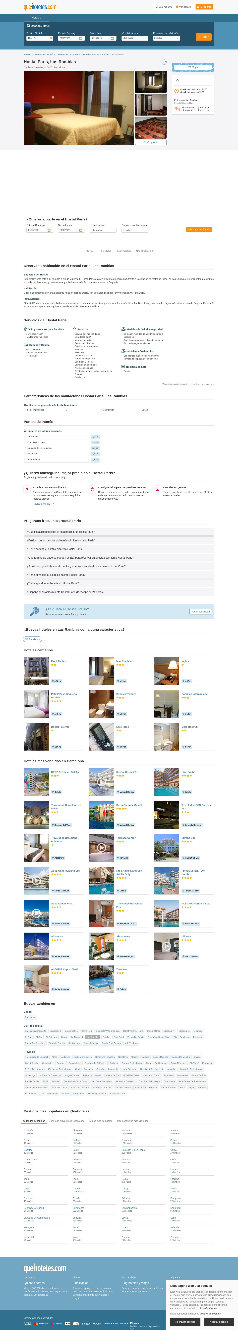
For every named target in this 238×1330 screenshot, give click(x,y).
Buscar (204, 37)
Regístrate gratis (43, 470)
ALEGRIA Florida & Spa (196, 869)
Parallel (106, 1003)
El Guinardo (51, 1003)
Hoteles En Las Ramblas (96, 54)
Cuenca (126, 1125)
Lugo (26, 1154)
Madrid (76, 1154)
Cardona (61, 1029)
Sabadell (55, 1047)
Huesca (174, 1135)
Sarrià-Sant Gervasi (111, 1009)
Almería (174, 1096)
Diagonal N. (169, 997)
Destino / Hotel (34, 33)
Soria (173, 1183)
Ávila (26, 1106)
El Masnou (207, 1029)
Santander (175, 1174)
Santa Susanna (168, 1053)
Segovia (77, 1183)
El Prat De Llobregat (35, 1035)
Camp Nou (86, 997)
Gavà (77, 1035)
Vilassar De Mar (118, 1060)
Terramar (121, 935)
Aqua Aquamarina (62, 869)
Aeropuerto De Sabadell (36, 1023)
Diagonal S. (184, 997)
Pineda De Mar (198, 1041)
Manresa (87, 1041)
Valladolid (29, 1203)
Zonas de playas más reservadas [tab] (66, 1087)
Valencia (174, 1193)
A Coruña (28, 1096)
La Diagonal (77, 1003)
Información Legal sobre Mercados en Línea (43, 1317)
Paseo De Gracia (135, 1003)
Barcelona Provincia (105, 1023)
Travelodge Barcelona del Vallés (66, 773)
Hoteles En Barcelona (69, 54)
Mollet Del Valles (131, 1041)
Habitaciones (124, 217)
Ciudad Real (30, 1125)
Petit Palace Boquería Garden (64, 662)
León (75, 1145)
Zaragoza (175, 1203)
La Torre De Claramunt (50, 1041)
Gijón (173, 1125)
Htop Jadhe (188, 738)
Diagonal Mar (153, 997)
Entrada (67, 33)
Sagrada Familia (57, 1009)
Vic (42, 1060)
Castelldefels (75, 1029)
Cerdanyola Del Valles (95, 1029)
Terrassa (202, 1053)
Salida (96, 33)
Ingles (185, 627)
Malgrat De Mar (72, 1041)
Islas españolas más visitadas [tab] (132, 1087)
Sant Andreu (74, 1009)
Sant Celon (169, 1047)
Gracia (64, 1003)
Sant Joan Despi (59, 1053)
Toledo (125, 1193)
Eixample (198, 997)
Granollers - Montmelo (107, 1035)
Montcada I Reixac (152, 1041)
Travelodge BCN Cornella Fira (197, 773)
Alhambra (57, 902)
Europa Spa (188, 804)
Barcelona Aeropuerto (35, 997)
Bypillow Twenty (126, 660)
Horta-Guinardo (129, 1035)
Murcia (173, 1154)
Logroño (174, 1145)
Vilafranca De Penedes (73, 1060)
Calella (197, 1023)
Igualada (170, 1035)
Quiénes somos (34, 1249)
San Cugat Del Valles (101, 1047)
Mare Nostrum (190, 693)
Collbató (114, 1029)
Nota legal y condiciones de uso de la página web (46, 1312)
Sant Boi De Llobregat (149, 1047)
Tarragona (29, 1193)
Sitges (191, 1053)
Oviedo (76, 1164)
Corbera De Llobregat (132, 1029)
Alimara (186, 902)
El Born (28, 1003)
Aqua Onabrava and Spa (65, 836)
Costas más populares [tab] (100, 1087)
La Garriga (30, 1041)
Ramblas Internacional (195, 660)
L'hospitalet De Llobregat (190, 1035)
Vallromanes (31, 1060)
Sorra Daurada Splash (129, 771)
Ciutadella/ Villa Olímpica (107, 997)
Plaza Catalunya (182, 1003)
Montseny (169, 1041)
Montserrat (182, 1041)
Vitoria (76, 1203)
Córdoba (77, 1125)
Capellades (47, 1029)
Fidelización (81, 1249)
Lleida (125, 1145)
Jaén (26, 1145)
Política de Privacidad (101, 1312)
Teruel (76, 1193)
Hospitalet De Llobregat (151, 1035)
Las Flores (122, 693)
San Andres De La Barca (75, 1047)
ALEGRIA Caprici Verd (64, 935)
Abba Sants (123, 902)
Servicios (106, 217)
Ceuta (173, 1116)
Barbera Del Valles (83, 1023)
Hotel (89, 217)
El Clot (39, 1003)
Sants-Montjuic (91, 1009)
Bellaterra (123, 1023)
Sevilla (125, 1183)
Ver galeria (151, 142)
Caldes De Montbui (181, 1023)
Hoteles (28, 54)
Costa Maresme (178, 1029)
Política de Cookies (79, 1312)
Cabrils (134, 1023)
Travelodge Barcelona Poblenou (64, 806)
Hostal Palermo (60, 693)
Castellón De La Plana (133, 1116)
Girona (27, 1135)
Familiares (32, 605)
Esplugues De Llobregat (60, 1035)
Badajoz (77, 1106)
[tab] (119, 498)
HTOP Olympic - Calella (65, 738)
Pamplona (175, 1164)
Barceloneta (55, 997)
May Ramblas (124, 627)
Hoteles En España (45, 54)
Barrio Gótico (71, 997)
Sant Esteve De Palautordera (192, 1047)
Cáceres (28, 1116)
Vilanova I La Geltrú (96, 1060)
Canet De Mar (32, 1029)
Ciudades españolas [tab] (34, 1087)
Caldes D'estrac (160, 1023)
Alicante (126, 1096)
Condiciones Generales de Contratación (132, 1312)
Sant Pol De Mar (123, 1053)
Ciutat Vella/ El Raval (133, 997)
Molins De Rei (112, 1041)
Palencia (126, 1164)
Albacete (77, 1096)
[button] (204, 7)
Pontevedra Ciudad (34, 1174)
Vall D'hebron (131, 1009)
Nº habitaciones (130, 33)
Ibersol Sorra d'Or (127, 738)
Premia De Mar (32, 1047)
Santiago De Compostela (37, 1183)
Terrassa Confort (126, 804)
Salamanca (78, 1174)
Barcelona (30, 983)
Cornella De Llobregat (156, 1029)
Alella (54, 1023)
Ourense (28, 1164)
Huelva (125, 1135)
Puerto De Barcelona (35, 1009)
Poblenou (197, 1003)
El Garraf (194, 1029)
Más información (145, 217)
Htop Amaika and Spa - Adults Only (130, 838)
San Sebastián (129, 1174)
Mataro (98, 1041)
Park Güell (119, 1003)
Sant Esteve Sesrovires (36, 1053)
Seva (182, 1053)
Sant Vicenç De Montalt (146, 1053)
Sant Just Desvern (80, 1053)
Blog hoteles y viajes (135, 1249)
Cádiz (76, 1116)
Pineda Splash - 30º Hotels (193, 838)
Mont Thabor (58, 627)
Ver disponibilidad (199, 195)
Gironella (88, 1035)
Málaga (125, 1154)
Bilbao (173, 1106)
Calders (145, 1023)
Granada (77, 1135)
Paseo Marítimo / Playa (159, 1003)
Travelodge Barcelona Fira (129, 871)
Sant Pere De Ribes (101, 1053)
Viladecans (52, 1060)
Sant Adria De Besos (125, 1047)
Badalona (65, 1023)
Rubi (45, 1047)
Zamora (126, 1203)
